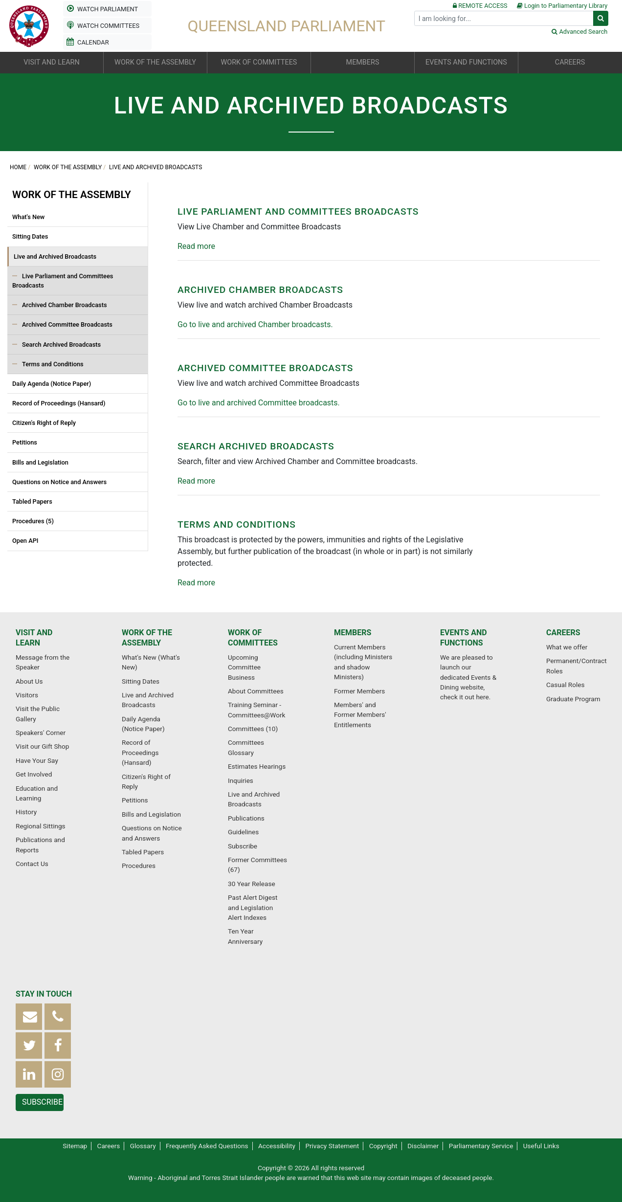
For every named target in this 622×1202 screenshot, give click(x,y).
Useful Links (541, 1146)
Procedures (139, 865)
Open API (25, 540)
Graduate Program (573, 699)
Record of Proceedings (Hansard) (59, 403)
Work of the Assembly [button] (155, 62)
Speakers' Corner (41, 732)
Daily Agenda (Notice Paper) (51, 383)
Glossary (143, 1146)
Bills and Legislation (40, 462)
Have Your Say (37, 760)
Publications (246, 818)
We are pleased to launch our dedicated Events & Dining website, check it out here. (468, 677)
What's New (28, 217)
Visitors (27, 695)
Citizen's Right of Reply (44, 422)
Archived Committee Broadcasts (67, 324)
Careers (563, 632)
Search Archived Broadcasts (61, 344)
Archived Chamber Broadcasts (64, 305)
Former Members (359, 691)
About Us (29, 681)
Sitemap (75, 1146)
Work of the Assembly (68, 167)
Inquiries (240, 780)
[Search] (504, 18)
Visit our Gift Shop (42, 746)
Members (352, 632)
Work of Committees (253, 637)
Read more (196, 246)
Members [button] (362, 62)
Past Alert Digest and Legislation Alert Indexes (252, 907)
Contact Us (32, 864)
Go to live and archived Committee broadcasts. (259, 402)
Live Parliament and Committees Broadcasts (62, 280)
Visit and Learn (34, 637)
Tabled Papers (32, 501)
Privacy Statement (332, 1146)
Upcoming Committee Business (244, 667)
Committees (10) (253, 729)
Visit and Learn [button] (51, 62)
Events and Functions (463, 637)
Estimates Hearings (257, 766)
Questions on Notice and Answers (59, 482)
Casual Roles (565, 685)
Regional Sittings (41, 826)
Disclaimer (423, 1146)
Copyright (383, 1146)
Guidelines (243, 832)
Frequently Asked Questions (207, 1146)
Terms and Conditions (53, 364)
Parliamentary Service (481, 1146)
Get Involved (34, 774)
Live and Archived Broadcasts (155, 167)
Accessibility (276, 1146)
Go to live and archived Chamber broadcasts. (255, 324)
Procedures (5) (33, 521)
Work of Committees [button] (259, 62)
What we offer (566, 647)
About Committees (256, 691)
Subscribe (242, 846)
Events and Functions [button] (466, 62)
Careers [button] (570, 62)
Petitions (24, 442)
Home (18, 167)
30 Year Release (251, 884)
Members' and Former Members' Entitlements (360, 715)
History (26, 812)
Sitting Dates (30, 236)
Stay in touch (44, 994)
